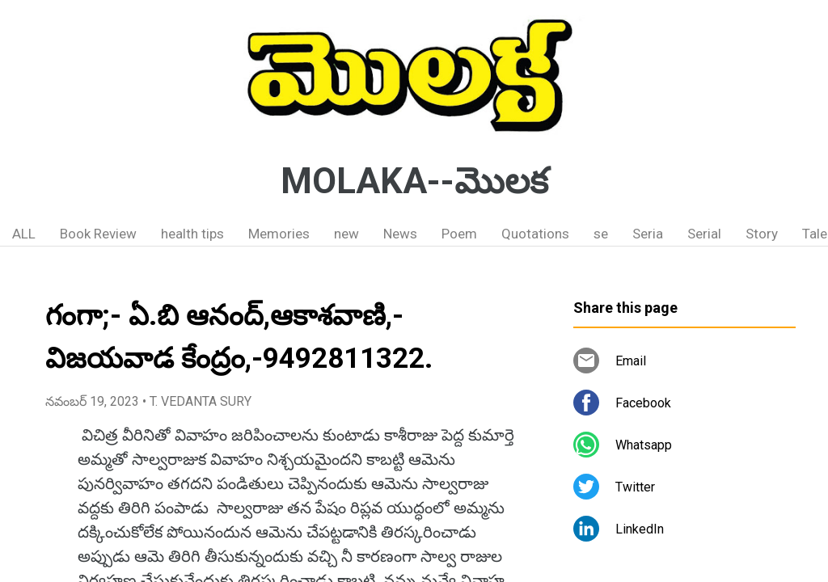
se (601, 234)
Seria (647, 234)
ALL (24, 234)
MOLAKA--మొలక (414, 181)
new (346, 234)
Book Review (98, 234)
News (400, 234)
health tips (192, 234)
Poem (459, 234)
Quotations (535, 234)
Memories (279, 234)
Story (762, 234)
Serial (704, 234)
